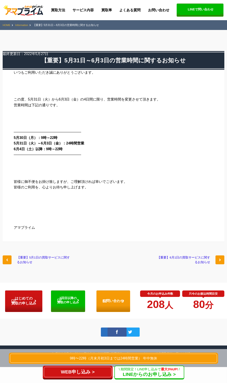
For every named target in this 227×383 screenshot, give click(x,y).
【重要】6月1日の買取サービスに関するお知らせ (183, 261)
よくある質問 (130, 10)
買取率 (106, 10)
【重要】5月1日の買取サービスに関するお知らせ (44, 261)
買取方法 (58, 10)
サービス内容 (83, 10)
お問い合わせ (158, 10)
